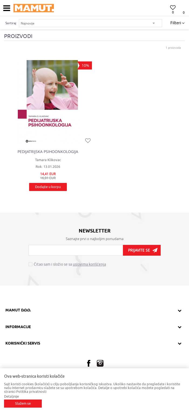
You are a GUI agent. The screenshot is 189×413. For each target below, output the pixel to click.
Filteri (177, 23)
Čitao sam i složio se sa (70, 264)
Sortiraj (10, 23)
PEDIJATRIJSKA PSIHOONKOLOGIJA (48, 151)
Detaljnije (11, 396)
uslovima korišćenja (89, 264)
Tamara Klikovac (48, 160)
